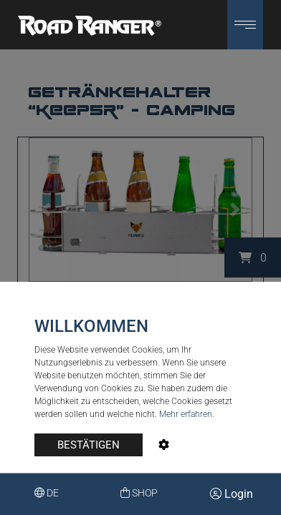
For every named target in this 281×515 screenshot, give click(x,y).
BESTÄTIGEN (88, 444)
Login (231, 494)
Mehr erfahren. (186, 414)
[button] (245, 24)
